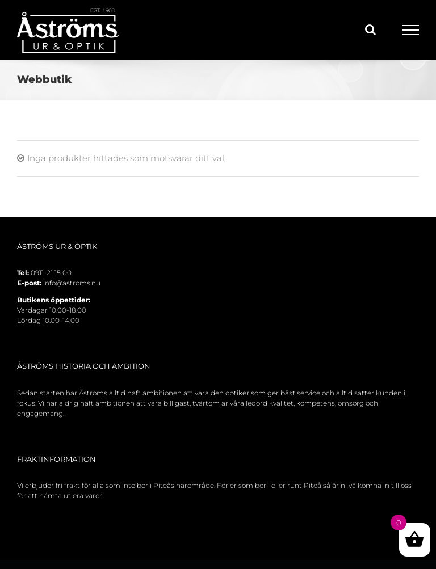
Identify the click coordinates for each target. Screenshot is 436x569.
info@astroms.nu (71, 283)
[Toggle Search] (370, 29)
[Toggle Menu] (410, 30)
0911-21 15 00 (51, 272)
